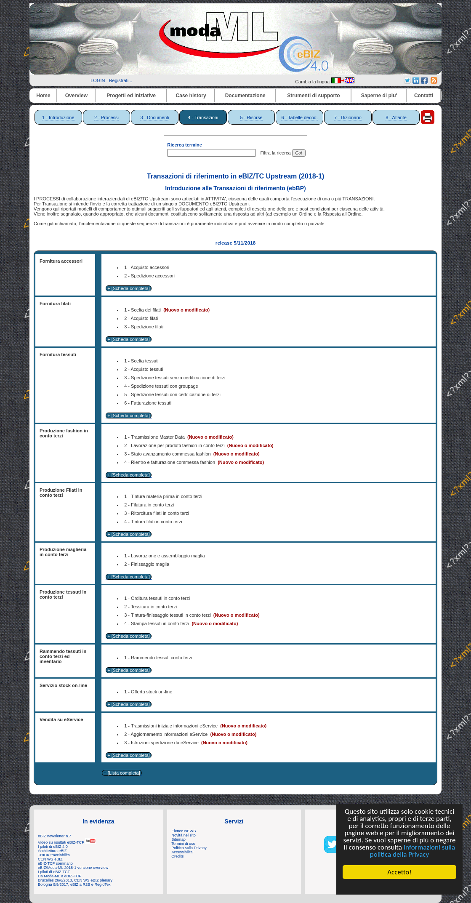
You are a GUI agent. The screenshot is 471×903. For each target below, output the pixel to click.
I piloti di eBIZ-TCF (54, 872)
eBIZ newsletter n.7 (54, 836)
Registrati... (121, 80)
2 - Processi (106, 117)
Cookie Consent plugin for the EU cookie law (399, 886)
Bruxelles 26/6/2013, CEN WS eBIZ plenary (75, 880)
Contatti (423, 96)
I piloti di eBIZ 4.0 (53, 846)
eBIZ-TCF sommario (55, 863)
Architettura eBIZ (52, 851)
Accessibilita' (182, 852)
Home (43, 96)
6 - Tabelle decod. (299, 117)
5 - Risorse (251, 117)
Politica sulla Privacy (188, 848)
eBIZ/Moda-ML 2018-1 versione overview (73, 868)
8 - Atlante (396, 117)
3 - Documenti (154, 117)
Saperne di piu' (379, 96)
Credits (177, 856)
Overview (76, 96)
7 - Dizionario (348, 117)
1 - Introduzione (58, 117)
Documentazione (245, 96)
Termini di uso (183, 844)
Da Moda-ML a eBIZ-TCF (59, 876)
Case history (191, 96)
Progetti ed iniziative (131, 96)
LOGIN (97, 80)
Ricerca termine (184, 144)
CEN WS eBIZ (50, 859)
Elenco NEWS (183, 831)
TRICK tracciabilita (54, 855)
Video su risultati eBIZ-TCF (67, 842)
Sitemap (178, 839)
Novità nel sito (183, 835)
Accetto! (399, 872)
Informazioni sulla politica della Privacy (412, 851)
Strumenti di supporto (313, 96)
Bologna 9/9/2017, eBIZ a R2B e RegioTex (74, 884)
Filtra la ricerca (274, 152)
